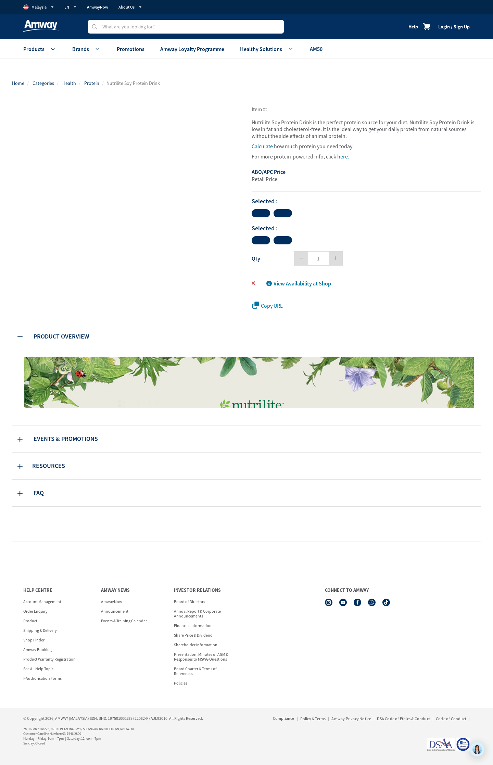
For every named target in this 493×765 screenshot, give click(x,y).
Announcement (114, 611)
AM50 (316, 49)
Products (39, 49)
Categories (43, 83)
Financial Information (193, 625)
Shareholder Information (195, 644)
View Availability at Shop (298, 283)
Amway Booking (37, 649)
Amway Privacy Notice (351, 718)
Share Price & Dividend (193, 635)
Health (69, 83)
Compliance (283, 718)
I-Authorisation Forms (42, 678)
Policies (180, 683)
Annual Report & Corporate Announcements (197, 614)
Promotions (130, 49)
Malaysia (38, 7)
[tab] (246, 336)
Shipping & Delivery (40, 630)
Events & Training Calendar (124, 620)
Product (30, 620)
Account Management (42, 601)
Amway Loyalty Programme (192, 49)
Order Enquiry (35, 611)
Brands (86, 49)
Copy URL (267, 305)
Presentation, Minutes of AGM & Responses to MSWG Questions (201, 657)
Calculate (262, 146)
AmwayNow (97, 7)
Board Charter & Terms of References (195, 671)
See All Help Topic (38, 668)
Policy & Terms (313, 718)
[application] (477, 749)
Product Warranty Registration (49, 659)
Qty (256, 258)
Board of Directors (189, 601)
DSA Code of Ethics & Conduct (403, 718)
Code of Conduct (451, 718)
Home (18, 83)
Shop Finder (34, 639)
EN (70, 7)
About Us (130, 7)
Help (413, 27)
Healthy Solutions (267, 49)
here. (343, 156)
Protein (91, 83)
